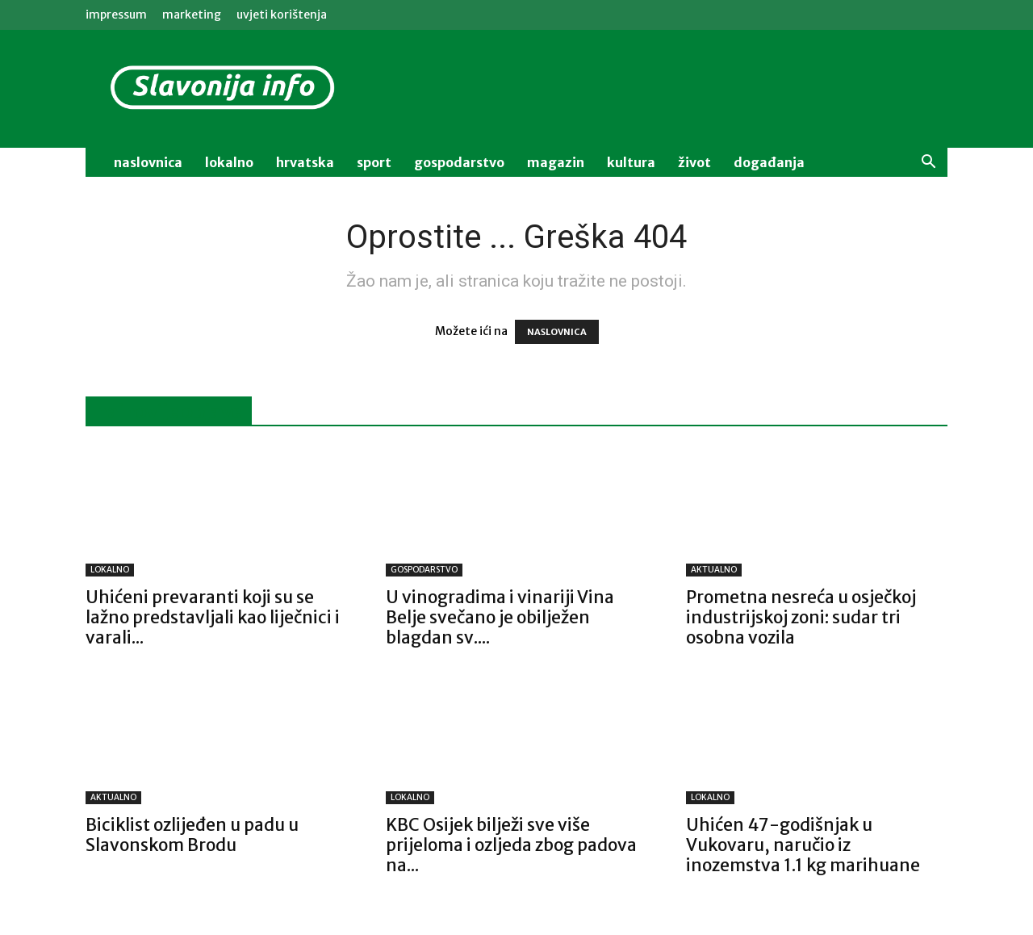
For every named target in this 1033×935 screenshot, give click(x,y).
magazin (555, 162)
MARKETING (191, 14)
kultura (631, 162)
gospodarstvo (459, 162)
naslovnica (148, 162)
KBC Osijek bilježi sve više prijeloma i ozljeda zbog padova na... (511, 845)
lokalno (229, 162)
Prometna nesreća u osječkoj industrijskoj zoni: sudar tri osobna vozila (801, 617)
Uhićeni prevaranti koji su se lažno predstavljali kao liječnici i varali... (213, 617)
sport (374, 162)
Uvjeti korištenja (281, 14)
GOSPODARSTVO (424, 569)
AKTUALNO (714, 569)
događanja (769, 162)
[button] (928, 163)
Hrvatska (305, 162)
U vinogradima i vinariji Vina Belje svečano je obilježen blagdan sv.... (500, 617)
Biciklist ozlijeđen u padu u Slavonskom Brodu (192, 835)
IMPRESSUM (116, 14)
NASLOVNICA (557, 332)
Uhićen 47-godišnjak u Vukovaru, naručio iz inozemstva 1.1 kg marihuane (803, 845)
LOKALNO (109, 569)
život (694, 162)
